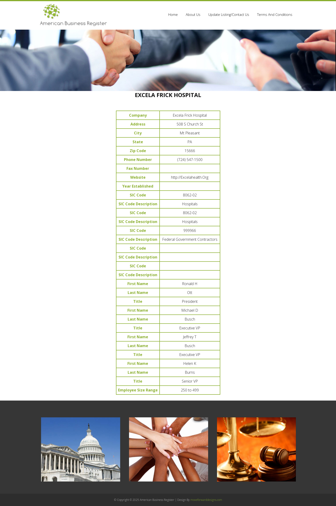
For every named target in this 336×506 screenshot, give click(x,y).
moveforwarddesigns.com (206, 500)
